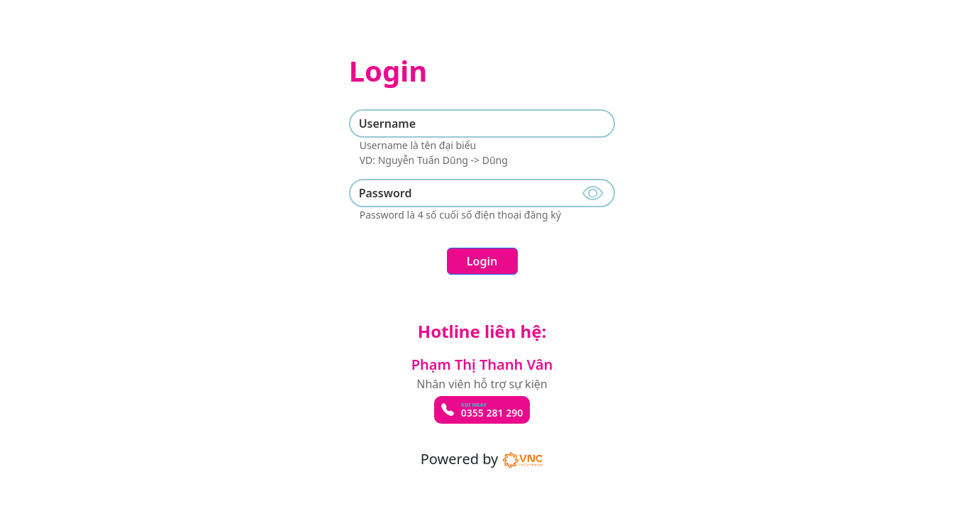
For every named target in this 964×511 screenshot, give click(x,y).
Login (482, 261)
